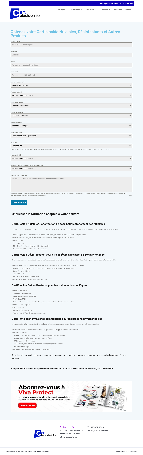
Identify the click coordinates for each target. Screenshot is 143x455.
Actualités (118, 10)
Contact (128, 10)
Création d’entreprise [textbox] (20, 85)
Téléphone (14, 72)
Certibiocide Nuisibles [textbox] (20, 105)
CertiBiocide (76, 10)
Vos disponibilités (16, 155)
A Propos (62, 10)
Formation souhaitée (17, 102)
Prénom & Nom (16, 41)
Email (13, 61)
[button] (62, 9)
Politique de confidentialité (125, 451)
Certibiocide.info (67, 426)
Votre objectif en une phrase (19, 175)
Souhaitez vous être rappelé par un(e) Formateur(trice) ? (28, 165)
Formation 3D (105, 10)
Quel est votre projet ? (17, 82)
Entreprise (14, 51)
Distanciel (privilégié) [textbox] (20, 126)
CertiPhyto (91, 10)
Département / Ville (17, 132)
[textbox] (69, 95)
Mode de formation (17, 122)
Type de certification (17, 112)
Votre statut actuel (16, 92)
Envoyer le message (19, 202)
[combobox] (71, 85)
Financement (15, 142)
